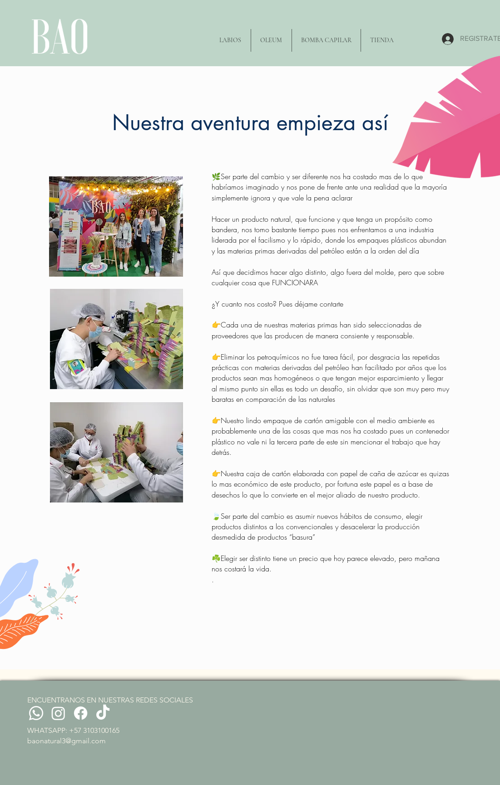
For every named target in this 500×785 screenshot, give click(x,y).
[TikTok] (103, 713)
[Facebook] (80, 713)
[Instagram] (58, 713)
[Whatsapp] (36, 713)
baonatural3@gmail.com (66, 740)
